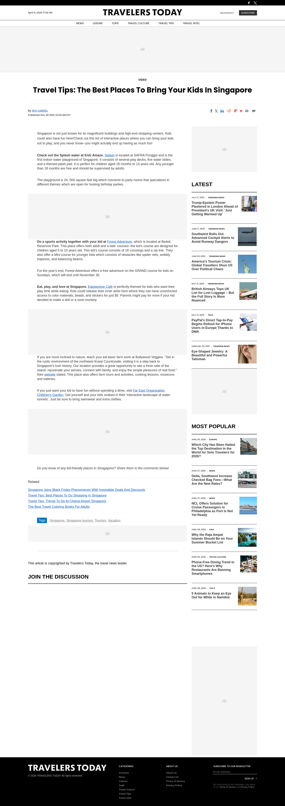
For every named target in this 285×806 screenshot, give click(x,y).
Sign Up (249, 778)
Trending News (216, 197)
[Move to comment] (254, 111)
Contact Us (172, 777)
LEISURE (98, 23)
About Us (171, 772)
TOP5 (115, 23)
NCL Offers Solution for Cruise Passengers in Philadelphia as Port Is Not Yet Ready (212, 509)
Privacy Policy (174, 785)
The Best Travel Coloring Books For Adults (59, 507)
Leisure (123, 781)
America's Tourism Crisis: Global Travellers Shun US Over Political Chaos (212, 265)
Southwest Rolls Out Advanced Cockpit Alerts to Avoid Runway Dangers (213, 237)
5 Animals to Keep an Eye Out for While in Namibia (211, 595)
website (49, 374)
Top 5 (212, 588)
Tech (210, 314)
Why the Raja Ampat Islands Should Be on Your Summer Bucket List (212, 538)
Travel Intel (125, 798)
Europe (213, 439)
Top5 (121, 785)
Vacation (114, 520)
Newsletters (227, 13)
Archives (124, 772)
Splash (110, 155)
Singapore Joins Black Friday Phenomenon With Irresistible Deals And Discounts (86, 490)
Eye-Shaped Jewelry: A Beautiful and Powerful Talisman (209, 355)
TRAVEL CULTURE (138, 23)
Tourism (100, 520)
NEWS (80, 23)
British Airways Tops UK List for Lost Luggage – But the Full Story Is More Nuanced (213, 294)
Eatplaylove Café (100, 287)
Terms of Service (175, 781)
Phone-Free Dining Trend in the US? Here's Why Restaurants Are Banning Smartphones (213, 567)
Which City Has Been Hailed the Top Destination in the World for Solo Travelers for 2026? (213, 450)
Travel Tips (125, 793)
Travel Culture (217, 556)
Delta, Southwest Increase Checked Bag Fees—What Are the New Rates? (212, 479)
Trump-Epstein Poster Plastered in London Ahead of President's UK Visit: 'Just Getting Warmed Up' (215, 208)
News (212, 470)
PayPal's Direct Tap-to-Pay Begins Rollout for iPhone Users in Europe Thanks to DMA (212, 325)
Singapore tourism (79, 520)
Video (142, 80)
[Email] (247, 111)
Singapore (57, 520)
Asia (211, 529)
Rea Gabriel (40, 111)
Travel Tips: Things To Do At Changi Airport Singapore (67, 501)
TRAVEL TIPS (166, 23)
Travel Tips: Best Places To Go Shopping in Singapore (67, 495)
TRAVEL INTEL (191, 23)
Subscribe (248, 12)
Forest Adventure (119, 241)
